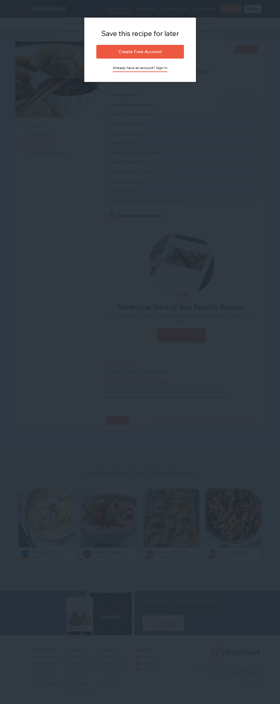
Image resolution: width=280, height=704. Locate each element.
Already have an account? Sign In (140, 68)
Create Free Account (140, 51)
